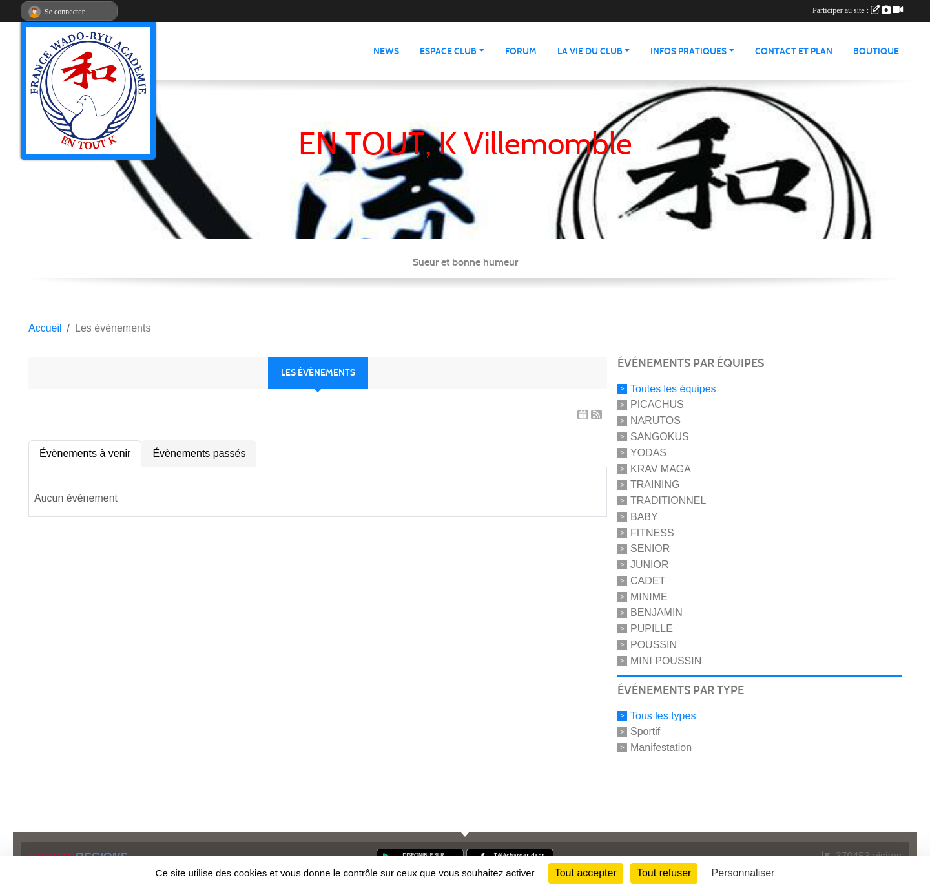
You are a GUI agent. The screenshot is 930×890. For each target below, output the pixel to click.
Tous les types (663, 715)
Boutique (876, 51)
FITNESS (652, 532)
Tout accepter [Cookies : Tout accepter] (586, 872)
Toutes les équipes (673, 388)
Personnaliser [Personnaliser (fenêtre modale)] (743, 872)
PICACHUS (657, 404)
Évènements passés (198, 453)
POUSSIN (653, 644)
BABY (644, 516)
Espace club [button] (448, 51)
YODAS (648, 452)
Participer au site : (857, 10)
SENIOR (650, 548)
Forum (521, 51)
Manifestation (661, 747)
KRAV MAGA (660, 468)
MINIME (649, 596)
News (386, 51)
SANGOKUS (659, 436)
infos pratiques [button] (688, 51)
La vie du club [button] (590, 51)
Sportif (645, 731)
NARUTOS (655, 420)
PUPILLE (651, 628)
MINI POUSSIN (665, 660)
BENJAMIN (656, 612)
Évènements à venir (84, 453)
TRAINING (654, 484)
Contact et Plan (793, 51)
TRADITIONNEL (668, 500)
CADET (647, 580)
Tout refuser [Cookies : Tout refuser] (664, 872)
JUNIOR (649, 564)
